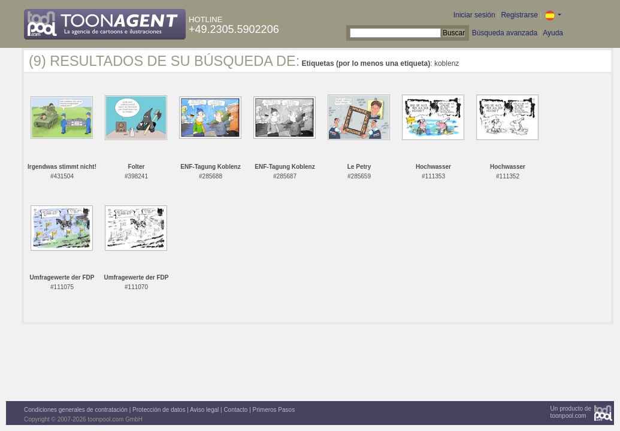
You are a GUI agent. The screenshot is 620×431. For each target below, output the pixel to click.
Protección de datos (158, 409)
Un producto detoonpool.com (571, 412)
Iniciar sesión (474, 15)
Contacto (235, 409)
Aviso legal (204, 409)
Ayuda (553, 33)
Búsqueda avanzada (504, 33)
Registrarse (519, 15)
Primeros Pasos (274, 409)
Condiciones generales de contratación (76, 409)
